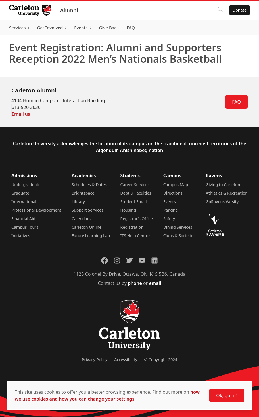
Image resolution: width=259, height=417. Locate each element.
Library (78, 201)
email (155, 283)
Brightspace (83, 193)
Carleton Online (86, 227)
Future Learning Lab (91, 235)
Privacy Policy (94, 359)
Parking (170, 210)
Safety (169, 218)
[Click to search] (221, 10)
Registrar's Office (136, 218)
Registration (132, 227)
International (23, 201)
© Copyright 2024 (160, 359)
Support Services (87, 210)
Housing (128, 210)
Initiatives (20, 235)
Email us (21, 114)
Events (169, 201)
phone (135, 283)
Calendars (81, 218)
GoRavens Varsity (222, 201)
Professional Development (36, 210)
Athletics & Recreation (227, 193)
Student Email (133, 201)
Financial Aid (23, 218)
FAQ (236, 102)
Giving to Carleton (223, 184)
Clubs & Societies (179, 235)
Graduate (20, 193)
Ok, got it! (226, 395)
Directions (173, 193)
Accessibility (125, 359)
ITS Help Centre (135, 235)
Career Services (135, 184)
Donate (240, 10)
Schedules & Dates (89, 184)
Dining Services (177, 227)
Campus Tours (24, 227)
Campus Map (175, 184)
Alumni (69, 10)
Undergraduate (26, 184)
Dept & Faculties (135, 193)
